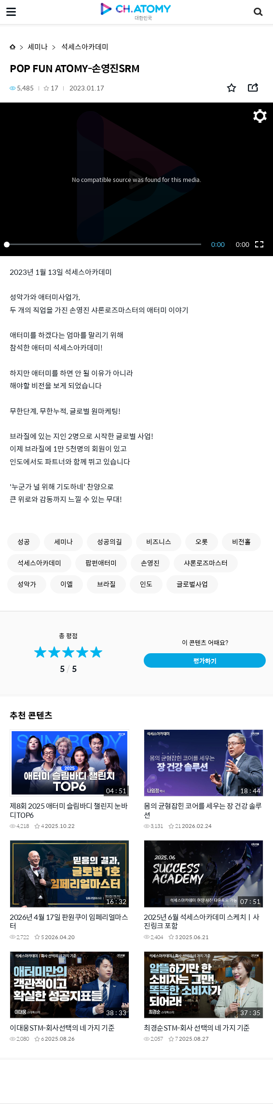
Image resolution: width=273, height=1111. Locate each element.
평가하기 (205, 661)
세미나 (37, 46)
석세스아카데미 (84, 46)
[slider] (104, 244)
